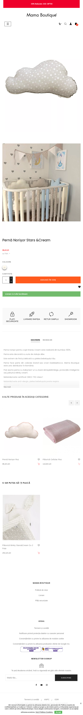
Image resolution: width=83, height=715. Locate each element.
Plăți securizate (41, 601)
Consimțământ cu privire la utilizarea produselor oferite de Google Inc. (41, 644)
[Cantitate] (6, 280)
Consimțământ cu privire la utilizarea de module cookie (41, 639)
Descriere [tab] (35, 340)
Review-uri (47, 340)
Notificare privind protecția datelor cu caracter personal (41, 633)
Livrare (41, 595)
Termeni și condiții (41, 628)
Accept (58, 712)
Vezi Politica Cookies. (44, 712)
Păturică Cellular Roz (52, 459)
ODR (57, 699)
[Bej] (4, 267)
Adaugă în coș (48, 280)
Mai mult (7, 387)
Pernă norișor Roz (10, 459)
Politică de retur (41, 590)
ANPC (46, 699)
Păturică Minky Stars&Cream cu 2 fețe (17, 547)
